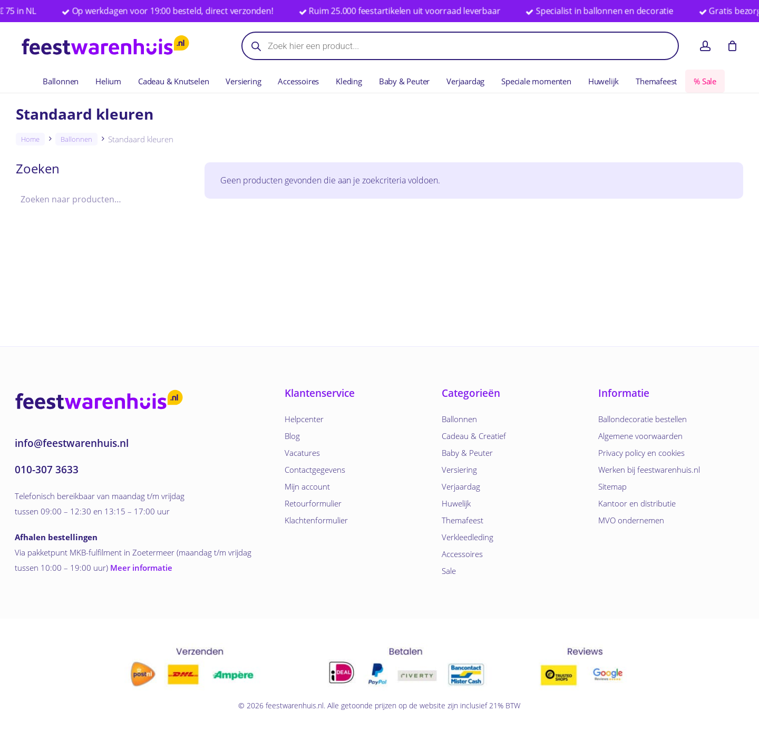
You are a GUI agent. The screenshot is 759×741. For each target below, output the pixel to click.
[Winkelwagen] (732, 46)
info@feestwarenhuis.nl (72, 443)
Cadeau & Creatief (474, 436)
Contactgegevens (315, 469)
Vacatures (302, 452)
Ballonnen (76, 139)
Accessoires (462, 554)
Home (30, 139)
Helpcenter (304, 419)
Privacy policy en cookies (641, 452)
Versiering (459, 469)
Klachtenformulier (316, 520)
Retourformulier (313, 503)
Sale (449, 570)
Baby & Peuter (467, 452)
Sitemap (612, 486)
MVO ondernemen (631, 520)
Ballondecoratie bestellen (642, 419)
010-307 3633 (47, 469)
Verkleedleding (467, 537)
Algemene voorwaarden (640, 436)
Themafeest (462, 520)
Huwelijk (456, 503)
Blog (292, 436)
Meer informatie (141, 567)
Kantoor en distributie (637, 503)
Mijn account (307, 486)
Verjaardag (461, 486)
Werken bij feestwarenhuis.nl (649, 469)
